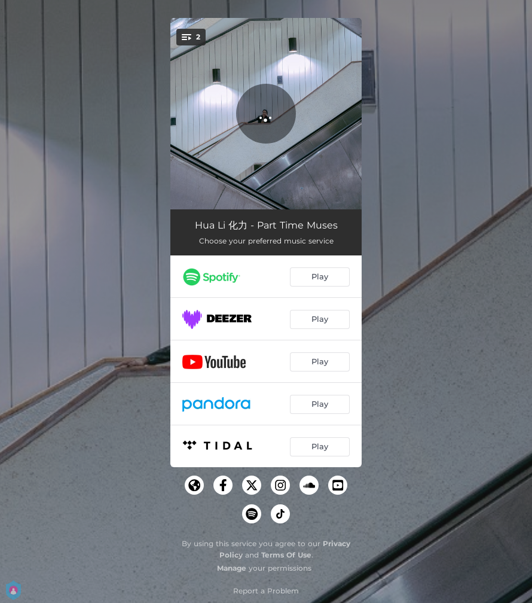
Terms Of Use (286, 554)
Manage (231, 568)
